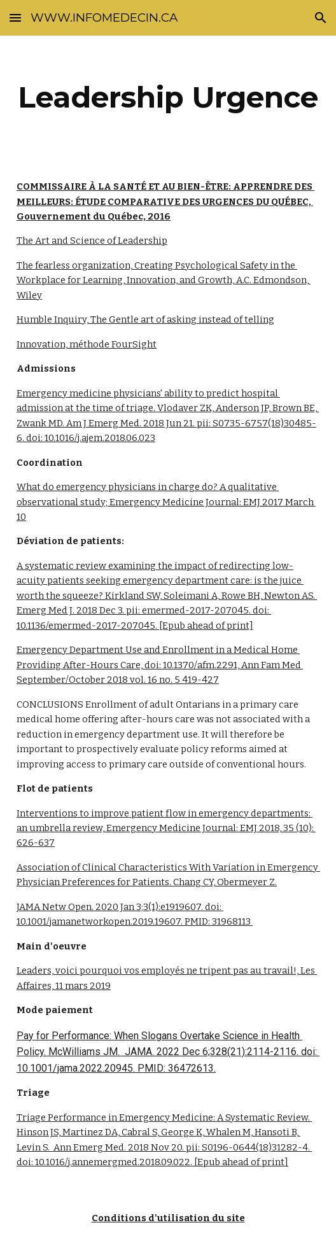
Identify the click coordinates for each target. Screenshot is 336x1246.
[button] (15, 17)
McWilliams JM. (85, 1052)
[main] (168, 97)
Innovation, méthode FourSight (87, 344)
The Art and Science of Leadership (92, 240)
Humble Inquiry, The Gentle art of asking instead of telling (145, 319)
